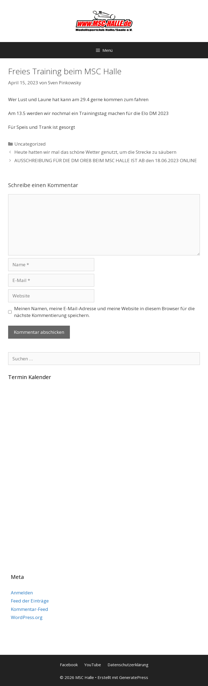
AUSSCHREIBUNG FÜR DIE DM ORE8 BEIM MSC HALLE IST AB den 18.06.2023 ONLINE (105, 160)
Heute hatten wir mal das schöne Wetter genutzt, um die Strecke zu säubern (95, 152)
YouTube (92, 664)
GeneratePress (133, 677)
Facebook (69, 664)
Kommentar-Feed (29, 609)
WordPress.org (27, 617)
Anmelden (22, 592)
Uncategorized (30, 144)
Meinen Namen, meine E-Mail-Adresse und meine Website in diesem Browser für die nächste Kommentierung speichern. (104, 312)
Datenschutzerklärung (128, 664)
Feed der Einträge (30, 601)
